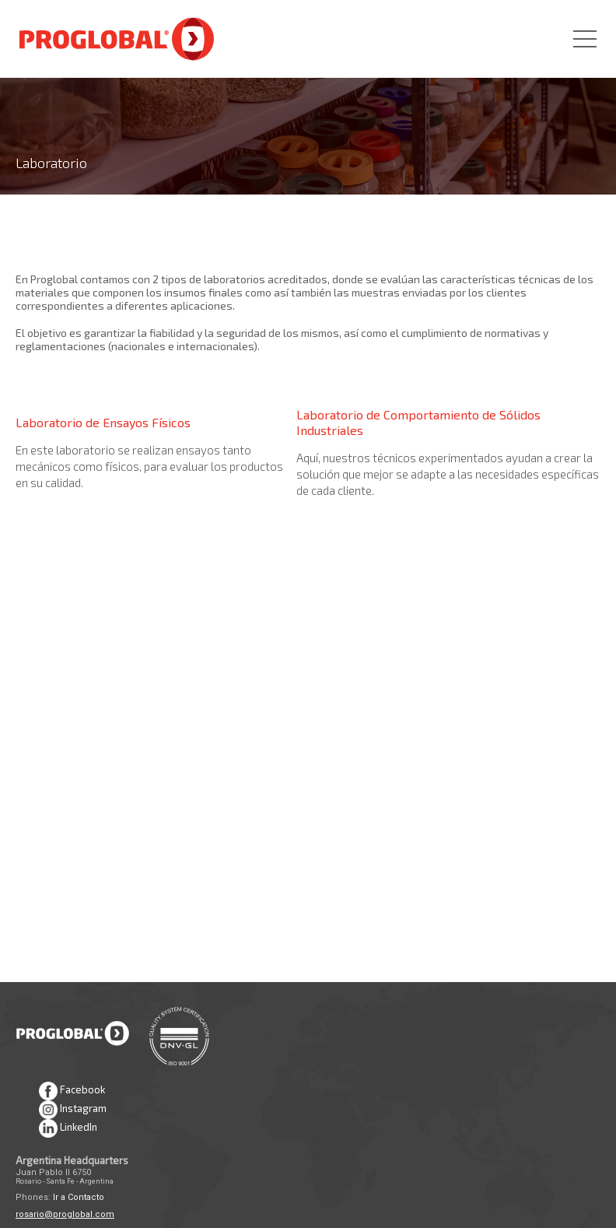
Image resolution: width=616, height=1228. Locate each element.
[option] (308, 97)
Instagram (73, 1109)
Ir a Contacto (78, 1197)
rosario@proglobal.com (65, 1214)
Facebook (72, 1091)
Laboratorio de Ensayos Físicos (103, 422)
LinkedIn (68, 1128)
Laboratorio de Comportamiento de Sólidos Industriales (418, 422)
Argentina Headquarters (72, 1160)
